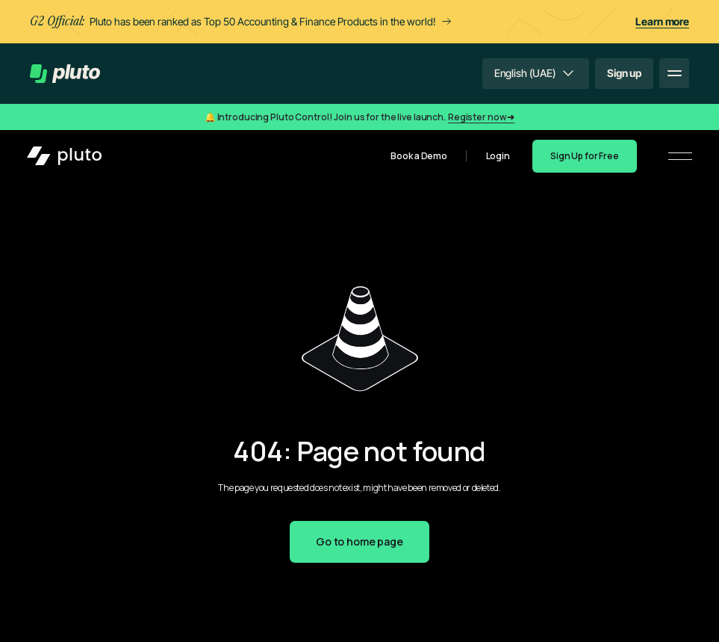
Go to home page (359, 541)
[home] (65, 73)
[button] (535, 73)
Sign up (624, 73)
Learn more (662, 21)
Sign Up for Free (584, 155)
